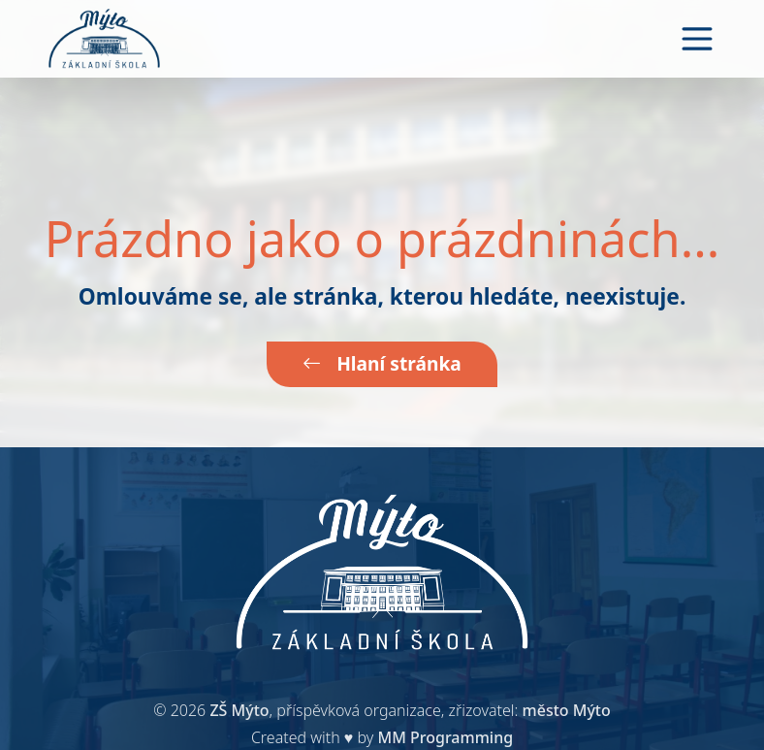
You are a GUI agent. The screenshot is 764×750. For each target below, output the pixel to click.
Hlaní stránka (382, 363)
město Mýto (567, 710)
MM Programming (445, 737)
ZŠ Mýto (239, 710)
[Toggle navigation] (697, 38)
